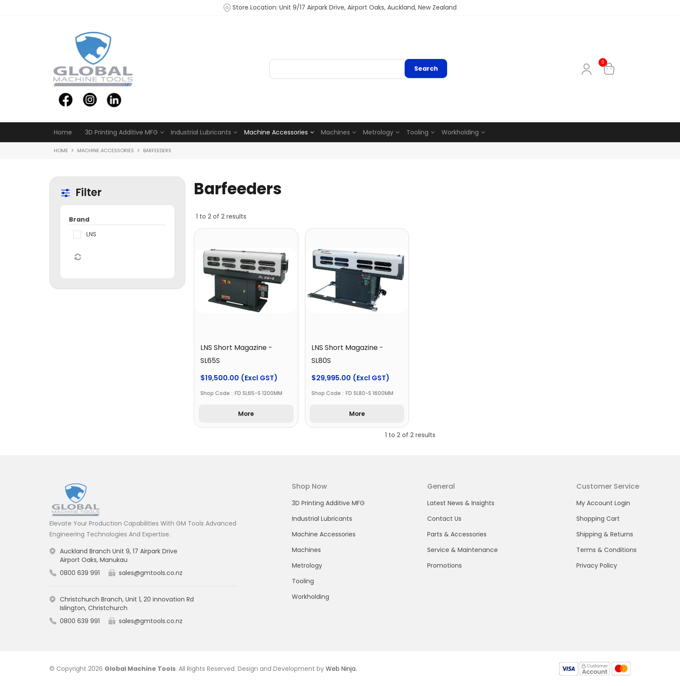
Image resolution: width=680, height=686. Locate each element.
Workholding (460, 132)
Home (63, 132)
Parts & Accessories (457, 534)
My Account (588, 69)
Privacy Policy (596, 565)
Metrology (378, 132)
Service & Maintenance (462, 550)
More (246, 413)
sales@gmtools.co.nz (151, 572)
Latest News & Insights (460, 503)
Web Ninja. (341, 668)
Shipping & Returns (604, 534)
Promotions (444, 565)
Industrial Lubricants (201, 132)
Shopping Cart (598, 518)
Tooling (417, 132)
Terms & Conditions (606, 550)
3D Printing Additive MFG (121, 132)
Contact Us (444, 518)
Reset (77, 257)
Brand (79, 219)
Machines (335, 132)
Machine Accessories (276, 132)
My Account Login (603, 503)
